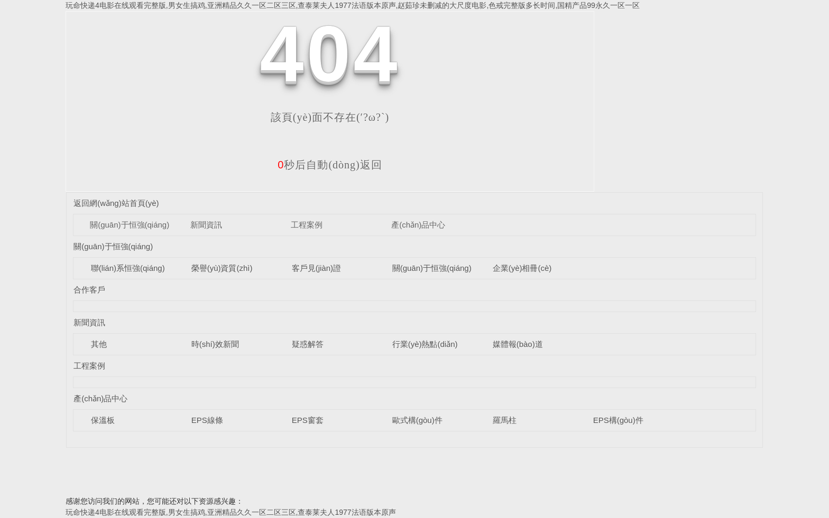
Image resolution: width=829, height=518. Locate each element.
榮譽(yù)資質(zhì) (222, 267)
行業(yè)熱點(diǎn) (425, 344)
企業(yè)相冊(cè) (522, 267)
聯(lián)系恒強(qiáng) (128, 267)
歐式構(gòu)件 (417, 420)
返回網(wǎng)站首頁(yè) (116, 203)
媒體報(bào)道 (518, 344)
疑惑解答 (308, 344)
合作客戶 (89, 289)
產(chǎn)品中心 (418, 224)
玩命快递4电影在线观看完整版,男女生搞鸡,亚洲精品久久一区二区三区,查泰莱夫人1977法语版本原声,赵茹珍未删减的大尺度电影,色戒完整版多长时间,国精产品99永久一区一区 (353, 5)
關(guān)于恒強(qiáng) (129, 224)
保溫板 (103, 420)
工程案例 (307, 224)
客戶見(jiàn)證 (316, 267)
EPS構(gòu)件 (618, 420)
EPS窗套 (308, 420)
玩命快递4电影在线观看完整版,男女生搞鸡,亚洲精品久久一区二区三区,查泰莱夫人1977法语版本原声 (231, 512)
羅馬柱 (505, 420)
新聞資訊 (206, 224)
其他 (99, 344)
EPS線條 (207, 420)
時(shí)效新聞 (215, 344)
